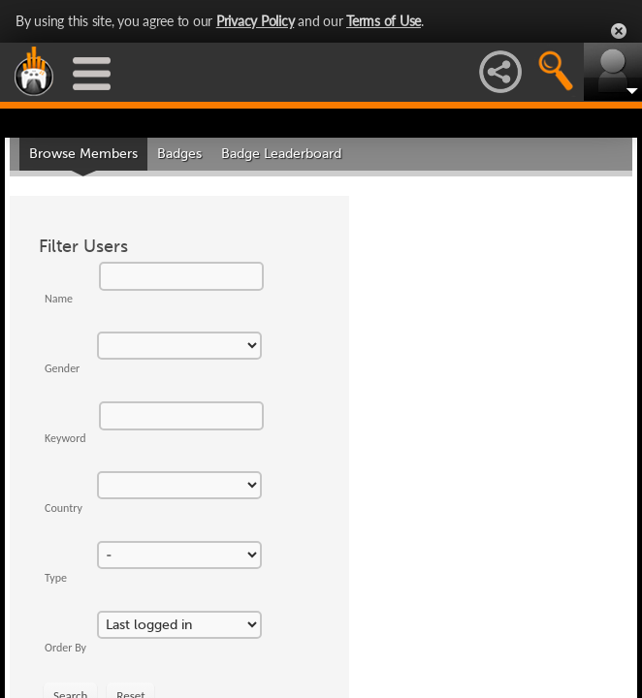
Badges (179, 153)
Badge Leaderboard (281, 153)
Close (618, 31)
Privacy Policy (255, 21)
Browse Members (83, 153)
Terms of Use (383, 21)
